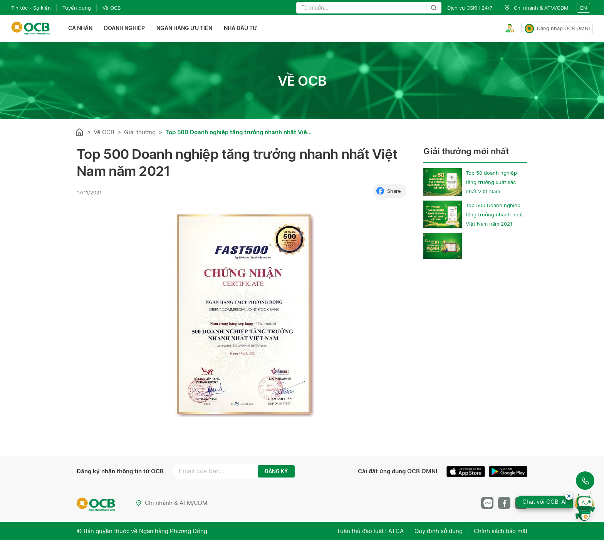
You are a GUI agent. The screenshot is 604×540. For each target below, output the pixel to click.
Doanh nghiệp (124, 28)
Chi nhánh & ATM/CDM (171, 502)
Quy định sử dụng (438, 530)
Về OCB (111, 8)
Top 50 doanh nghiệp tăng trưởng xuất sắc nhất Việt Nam (491, 182)
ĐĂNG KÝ (276, 471)
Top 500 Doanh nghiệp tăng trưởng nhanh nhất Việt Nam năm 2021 (494, 214)
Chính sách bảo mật (500, 530)
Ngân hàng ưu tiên (184, 28)
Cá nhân (80, 28)
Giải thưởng (140, 132)
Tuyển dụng (76, 8)
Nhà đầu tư (240, 28)
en (583, 8)
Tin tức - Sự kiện (31, 8)
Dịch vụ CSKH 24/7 (469, 8)
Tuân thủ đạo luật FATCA (369, 530)
